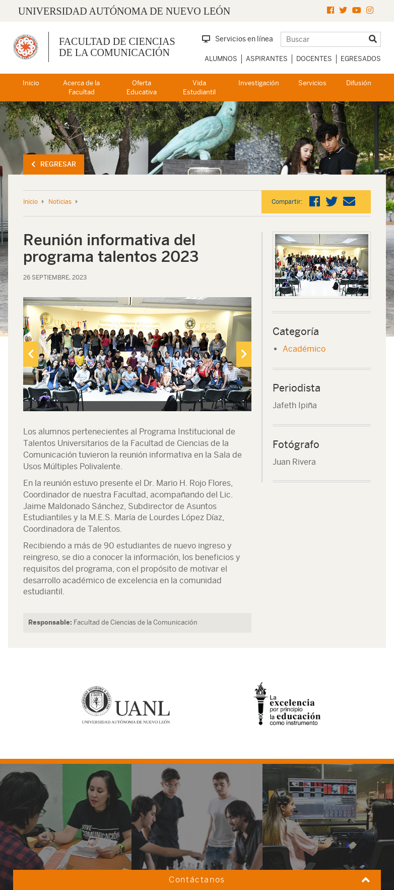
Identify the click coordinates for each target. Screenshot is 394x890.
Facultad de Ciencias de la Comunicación (117, 47)
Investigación (258, 83)
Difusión (358, 83)
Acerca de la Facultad (81, 87)
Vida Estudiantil (199, 87)
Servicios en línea (237, 39)
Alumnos (221, 59)
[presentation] (30, 354)
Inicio (31, 83)
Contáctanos (197, 879)
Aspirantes (267, 59)
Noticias (60, 201)
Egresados (361, 59)
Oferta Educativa (141, 87)
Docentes (314, 59)
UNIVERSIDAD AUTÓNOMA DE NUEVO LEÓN (124, 11)
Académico (304, 349)
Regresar (53, 164)
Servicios (312, 83)
